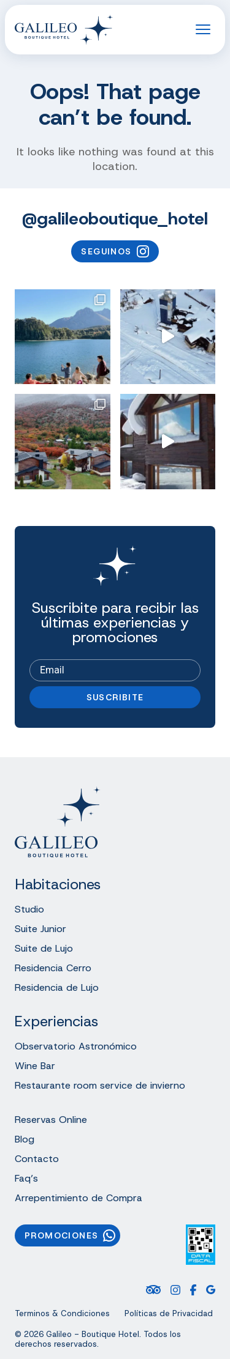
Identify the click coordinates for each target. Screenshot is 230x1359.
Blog (24, 1139)
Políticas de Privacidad (169, 1314)
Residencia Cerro (53, 967)
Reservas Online (51, 1119)
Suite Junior (40, 928)
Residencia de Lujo (57, 987)
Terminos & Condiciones (62, 1314)
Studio (29, 909)
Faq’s (26, 1178)
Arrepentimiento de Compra (78, 1197)
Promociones (70, 1235)
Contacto (37, 1158)
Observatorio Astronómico (76, 1046)
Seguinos (114, 251)
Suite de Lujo (44, 948)
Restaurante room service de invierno (100, 1085)
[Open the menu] (203, 29)
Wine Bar (35, 1065)
